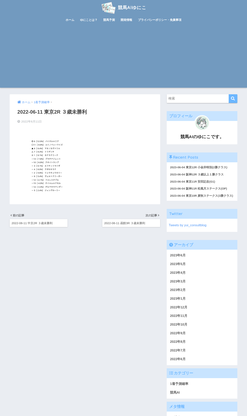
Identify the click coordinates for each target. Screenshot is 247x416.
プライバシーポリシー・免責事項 (159, 19)
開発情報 (126, 19)
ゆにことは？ (88, 19)
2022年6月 (178, 359)
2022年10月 (178, 324)
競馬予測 (109, 19)
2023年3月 (178, 281)
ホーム (70, 19)
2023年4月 (178, 273)
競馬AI (175, 392)
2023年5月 (178, 264)
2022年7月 (178, 350)
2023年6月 (178, 255)
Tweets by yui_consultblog (187, 225)
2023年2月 (178, 290)
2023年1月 (178, 298)
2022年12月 (178, 307)
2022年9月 (178, 333)
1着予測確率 (179, 384)
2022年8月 (178, 342)
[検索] (233, 98)
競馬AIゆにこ (123, 7)
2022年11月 (178, 316)
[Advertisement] (123, 59)
